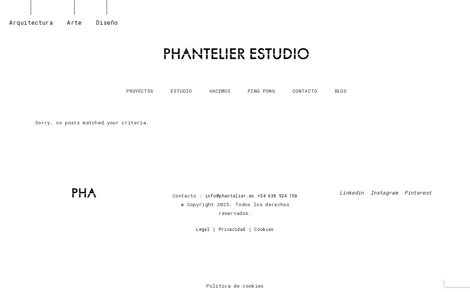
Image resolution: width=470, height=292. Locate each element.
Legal (203, 229)
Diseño (107, 22)
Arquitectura (31, 22)
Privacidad (232, 229)
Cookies (264, 229)
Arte (74, 22)
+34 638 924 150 (277, 196)
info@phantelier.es (229, 196)
